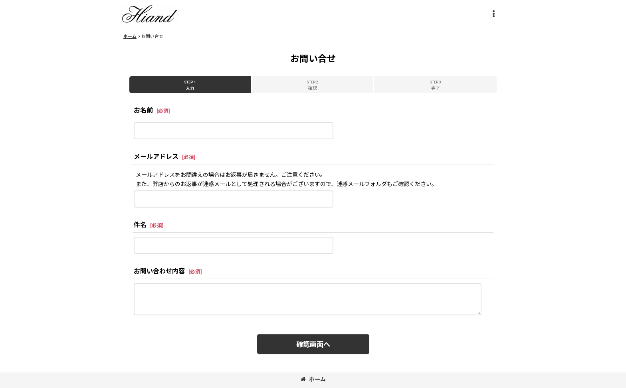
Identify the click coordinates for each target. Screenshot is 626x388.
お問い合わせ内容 (159, 271)
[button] (493, 14)
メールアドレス (156, 156)
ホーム (313, 379)
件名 (140, 225)
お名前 (143, 110)
